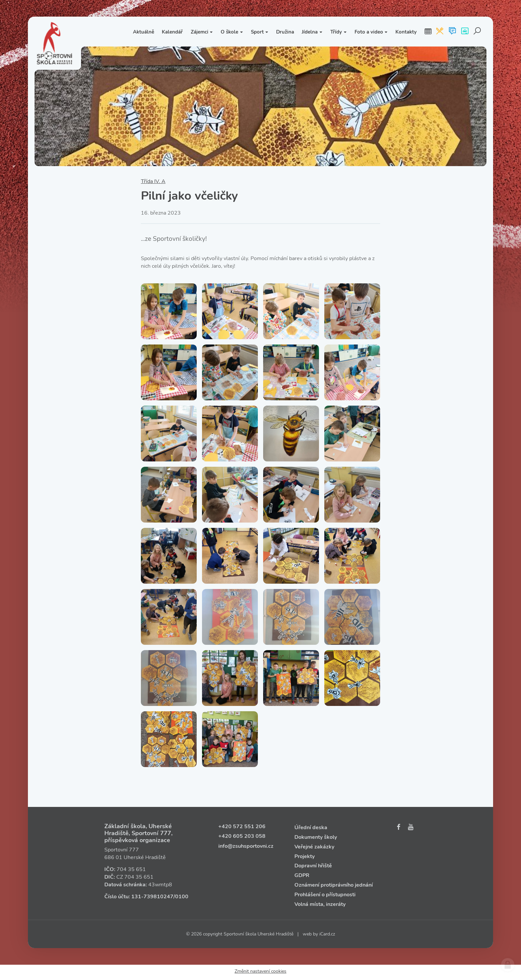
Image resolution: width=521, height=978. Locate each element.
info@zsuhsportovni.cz (245, 846)
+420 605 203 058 (241, 836)
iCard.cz (327, 934)
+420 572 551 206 (241, 826)
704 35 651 (131, 869)
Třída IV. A (153, 181)
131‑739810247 (152, 896)
